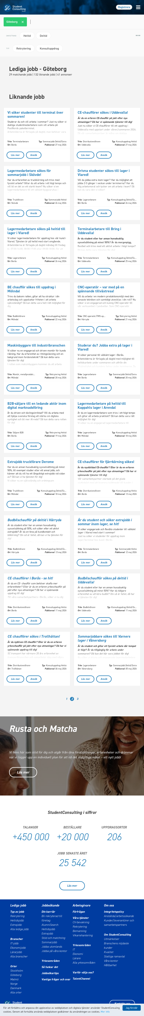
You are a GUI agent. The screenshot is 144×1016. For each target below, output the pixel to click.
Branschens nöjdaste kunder (116, 945)
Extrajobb (16, 925)
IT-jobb (14, 943)
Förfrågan (79, 912)
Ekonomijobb (18, 948)
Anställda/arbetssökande (119, 916)
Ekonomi (78, 954)
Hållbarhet (110, 965)
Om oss (109, 905)
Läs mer (23, 772)
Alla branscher (18, 956)
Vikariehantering (83, 935)
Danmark (15, 988)
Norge (13, 984)
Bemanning (79, 931)
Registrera (124, 7)
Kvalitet (108, 952)
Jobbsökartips (50, 973)
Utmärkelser (111, 939)
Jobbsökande (50, 905)
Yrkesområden (50, 961)
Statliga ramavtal (114, 956)
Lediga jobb (18, 905)
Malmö (14, 979)
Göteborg (15, 975)
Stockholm (16, 971)
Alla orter (15, 992)
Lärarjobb (16, 952)
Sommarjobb (49, 942)
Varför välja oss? (83, 972)
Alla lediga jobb (19, 929)
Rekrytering (17, 916)
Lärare (77, 958)
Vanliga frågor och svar (55, 979)
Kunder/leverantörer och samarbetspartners (119, 922)
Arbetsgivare (81, 905)
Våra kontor (111, 961)
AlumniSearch (49, 925)
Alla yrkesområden (84, 963)
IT (74, 949)
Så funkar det (49, 967)
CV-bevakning (81, 922)
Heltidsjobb (17, 920)
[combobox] (72, 22)
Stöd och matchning (53, 938)
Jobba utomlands (51, 947)
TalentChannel (81, 979)
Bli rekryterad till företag (51, 918)
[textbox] (30, 21)
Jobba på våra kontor (54, 951)
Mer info (105, 1011)
